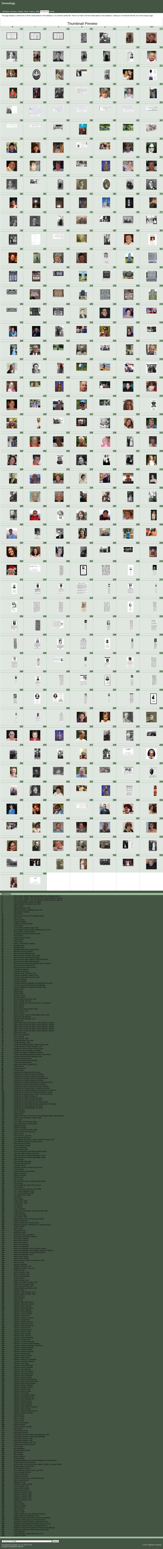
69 (138, 194)
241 (68, 653)
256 (91, 690)
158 (91, 433)
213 (68, 579)
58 (45, 175)
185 (68, 506)
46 (91, 139)
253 (21, 690)
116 (91, 322)
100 (44, 286)
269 (68, 726)
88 (91, 249)
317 (44, 855)
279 (137, 745)
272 (137, 726)
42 (161, 120)
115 (68, 322)
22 (21, 84)
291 (91, 782)
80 (68, 230)
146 (137, 396)
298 (91, 800)
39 (91, 120)
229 (114, 616)
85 (21, 249)
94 (68, 267)
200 (91, 543)
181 (137, 488)
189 (161, 506)
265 (137, 708)
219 (44, 598)
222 (114, 598)
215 (114, 579)
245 (161, 653)
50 (21, 157)
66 (68, 194)
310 (44, 837)
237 (137, 635)
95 (91, 267)
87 (68, 249)
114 (44, 322)
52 (68, 157)
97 (138, 267)
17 (68, 66)
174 (137, 469)
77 (161, 212)
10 (68, 47)
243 (114, 653)
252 (161, 671)
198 (44, 543)
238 (161, 635)
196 (161, 524)
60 (91, 175)
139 (137, 377)
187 (114, 506)
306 (114, 818)
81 (91, 230)
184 (44, 506)
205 (44, 561)
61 (114, 175)
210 (161, 561)
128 (44, 359)
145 (114, 396)
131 (114, 359)
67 (91, 194)
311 (68, 837)
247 (44, 671)
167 (137, 451)
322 (161, 855)
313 (114, 837)
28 (161, 84)
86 (45, 249)
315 (161, 837)
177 (44, 488)
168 (161, 451)
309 (21, 837)
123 (91, 341)
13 (138, 47)
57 (21, 175)
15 (21, 66)
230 (137, 616)
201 (114, 543)
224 (161, 598)
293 (137, 782)
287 (161, 763)
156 (44, 433)
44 (45, 139)
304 (68, 818)
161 (161, 433)
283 (68, 763)
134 (21, 377)
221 (91, 598)
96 (114, 267)
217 (161, 579)
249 (91, 671)
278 (114, 745)
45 (68, 139)
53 (91, 157)
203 (161, 543)
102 (91, 286)
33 (114, 102)
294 (161, 782)
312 (91, 837)
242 (91, 653)
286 (137, 763)
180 (114, 488)
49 (161, 139)
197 (21, 543)
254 (44, 690)
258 (137, 690)
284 (91, 763)
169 (21, 469)
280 (161, 745)
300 (137, 800)
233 (44, 635)
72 (45, 212)
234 (68, 635)
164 (68, 451)
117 (114, 322)
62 (138, 175)
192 (68, 524)
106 (21, 304)
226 (44, 616)
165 (91, 451)
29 (21, 102)
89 (114, 249)
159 (114, 433)
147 (161, 396)
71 (21, 212)
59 (68, 175)
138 (114, 377)
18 (91, 66)
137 (91, 377)
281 (21, 763)
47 (114, 139)
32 (91, 102)
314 (137, 837)
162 (21, 451)
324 (44, 873)
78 (21, 230)
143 (68, 396)
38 (68, 120)
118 (137, 322)
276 (68, 745)
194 (114, 524)
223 (137, 598)
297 (68, 800)
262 (68, 708)
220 (68, 598)
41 (138, 120)
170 (44, 469)
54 (114, 157)
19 (114, 66)
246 (21, 671)
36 (21, 120)
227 (68, 616)
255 (68, 690)
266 (161, 708)
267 (21, 726)
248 (68, 671)
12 (114, 47)
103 (114, 286)
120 (21, 341)
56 (161, 157)
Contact (51, 11)
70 (161, 194)
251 (137, 671)
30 (45, 102)
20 (138, 66)
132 (137, 359)
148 (21, 414)
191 (44, 524)
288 (21, 782)
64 (21, 194)
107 (44, 304)
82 (114, 230)
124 (114, 341)
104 (137, 286)
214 (91, 579)
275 (44, 745)
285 (114, 763)
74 (91, 212)
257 (114, 690)
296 (44, 800)
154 (161, 414)
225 (21, 616)
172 (91, 469)
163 (44, 451)
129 (68, 359)
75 (114, 212)
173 (114, 469)
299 (114, 800)
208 (114, 561)
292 (114, 782)
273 (161, 726)
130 (91, 359)
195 (137, 524)
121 (44, 341)
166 (114, 451)
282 (44, 763)
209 (137, 561)
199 (68, 543)
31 (68, 102)
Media (38, 11)
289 (44, 782)
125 (137, 341)
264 (114, 708)
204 (21, 561)
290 (68, 782)
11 (91, 47)
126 (161, 341)
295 (21, 800)
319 (91, 855)
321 (137, 855)
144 (91, 396)
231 (161, 616)
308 (161, 818)
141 (21, 396)
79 (45, 230)
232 (21, 635)
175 (161, 469)
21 (161, 66)
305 (91, 818)
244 (137, 653)
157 (68, 433)
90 (138, 249)
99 (21, 286)
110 (114, 304)
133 (161, 359)
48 (138, 139)
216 (137, 579)
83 (138, 230)
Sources (32, 11)
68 (114, 194)
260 (21, 708)
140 (161, 377)
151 (91, 414)
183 (21, 506)
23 (45, 84)
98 (161, 267)
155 (21, 433)
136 (68, 377)
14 (161, 47)
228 (91, 616)
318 (68, 855)
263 (91, 708)
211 (21, 579)
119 (161, 322)
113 (21, 322)
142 (44, 396)
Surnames (13, 11)
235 (91, 635)
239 (21, 653)
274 (21, 745)
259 (161, 690)
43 (21, 139)
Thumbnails (44, 12)
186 (91, 506)
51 (45, 157)
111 (137, 304)
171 (68, 469)
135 (44, 377)
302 (21, 818)
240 (44, 653)
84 (161, 230)
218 (21, 598)
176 (21, 488)
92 (21, 267)
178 (68, 488)
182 (161, 488)
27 (138, 84)
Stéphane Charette (16, 1546)
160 (137, 433)
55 (138, 157)
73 (68, 212)
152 (114, 414)
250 (114, 671)
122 (68, 341)
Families (20, 11)
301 (161, 800)
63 (161, 175)
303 (44, 818)
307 (137, 818)
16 (45, 66)
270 (91, 726)
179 (91, 488)
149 (44, 414)
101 (68, 286)
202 (137, 543)
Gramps (14, 1545)
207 (91, 561)
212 (44, 579)
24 (68, 84)
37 (45, 120)
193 (91, 524)
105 (161, 286)
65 (45, 194)
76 (138, 212)
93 (45, 267)
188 (137, 506)
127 (21, 359)
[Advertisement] (122, 5)
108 (68, 304)
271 (114, 726)
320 (114, 855)
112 (161, 304)
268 (44, 726)
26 (114, 84)
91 (161, 249)
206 (68, 561)
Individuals (5, 11)
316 (21, 855)
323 (21, 873)
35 (161, 102)
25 (91, 84)
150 (68, 414)
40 (114, 120)
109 (91, 304)
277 (91, 745)
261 (44, 708)
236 (114, 635)
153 (137, 414)
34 (138, 102)
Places (26, 11)
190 (21, 524)
